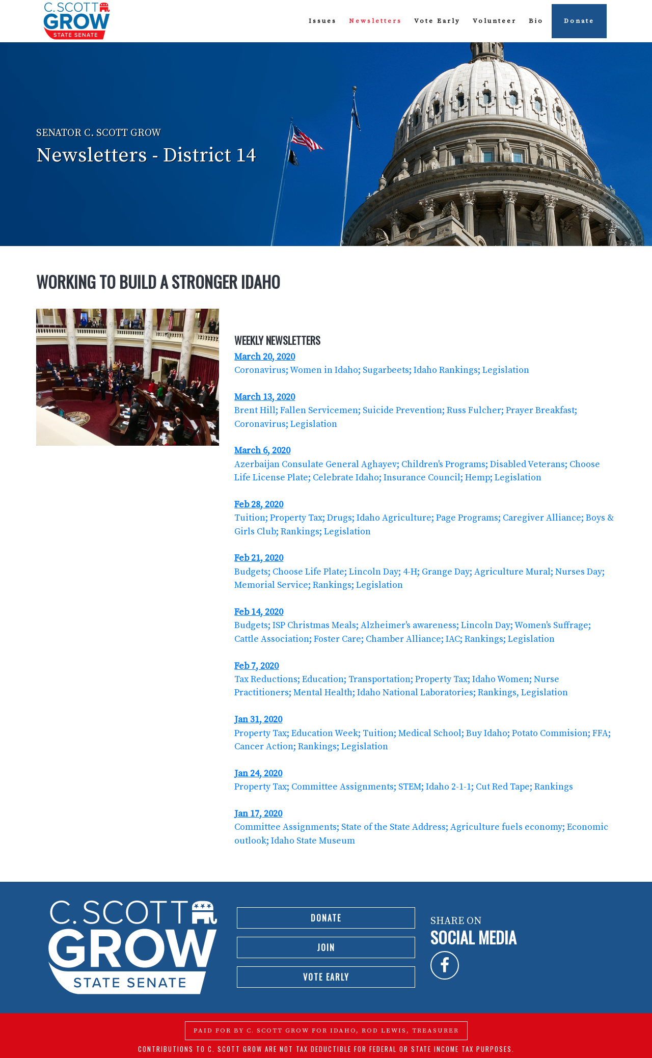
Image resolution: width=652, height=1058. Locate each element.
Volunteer (495, 21)
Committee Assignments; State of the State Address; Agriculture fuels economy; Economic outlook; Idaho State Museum (421, 827)
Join (326, 947)
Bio (536, 21)
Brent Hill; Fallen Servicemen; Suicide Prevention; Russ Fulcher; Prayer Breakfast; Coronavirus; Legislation (405, 411)
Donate (579, 21)
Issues (323, 21)
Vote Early (437, 21)
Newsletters (375, 21)
